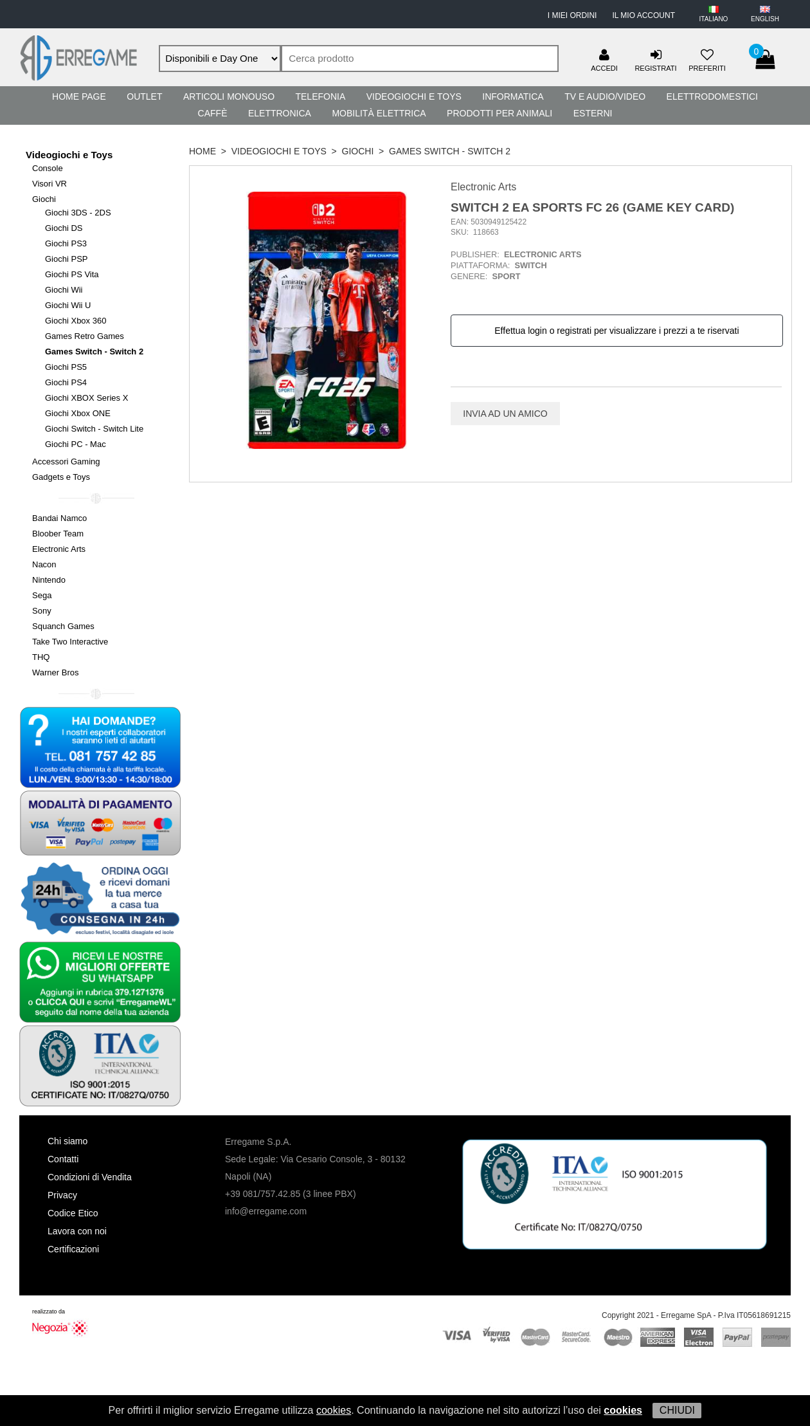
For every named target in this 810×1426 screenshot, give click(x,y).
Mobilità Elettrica (379, 113)
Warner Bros (55, 672)
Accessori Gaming (66, 461)
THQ (41, 657)
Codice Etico (73, 1213)
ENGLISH (765, 19)
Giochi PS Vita (72, 274)
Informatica (512, 96)
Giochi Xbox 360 (75, 320)
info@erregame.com (266, 1211)
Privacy (62, 1195)
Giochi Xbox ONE (78, 413)
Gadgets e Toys (61, 477)
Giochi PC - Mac (75, 444)
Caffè (213, 113)
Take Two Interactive (70, 641)
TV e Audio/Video (604, 96)
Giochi (44, 199)
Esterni (593, 113)
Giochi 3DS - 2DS (78, 212)
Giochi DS (64, 228)
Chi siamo (67, 1141)
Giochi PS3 (66, 243)
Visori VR (49, 183)
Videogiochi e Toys (414, 96)
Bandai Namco (59, 518)
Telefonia (320, 96)
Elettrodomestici (712, 96)
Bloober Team (58, 533)
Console (47, 168)
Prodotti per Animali (499, 113)
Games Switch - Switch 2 (94, 351)
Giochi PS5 (66, 367)
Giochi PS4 (66, 382)
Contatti (63, 1159)
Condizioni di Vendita (90, 1177)
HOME (202, 151)
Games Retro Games (84, 336)
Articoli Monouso (228, 96)
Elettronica (279, 113)
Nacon (44, 564)
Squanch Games (63, 626)
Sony (41, 611)
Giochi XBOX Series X (86, 398)
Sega (41, 595)
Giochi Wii (64, 290)
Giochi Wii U (68, 305)
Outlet (144, 96)
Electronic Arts (59, 549)
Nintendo (49, 580)
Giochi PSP (66, 259)
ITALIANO (713, 19)
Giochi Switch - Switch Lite (94, 429)
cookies (333, 1410)
